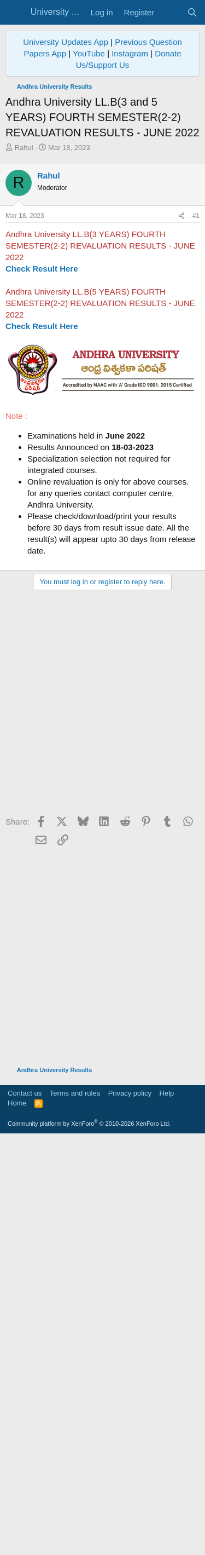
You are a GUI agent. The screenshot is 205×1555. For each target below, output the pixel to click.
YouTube (89, 53)
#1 (196, 421)
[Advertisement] (102, 261)
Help (167, 1509)
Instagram (130, 53)
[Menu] (15, 13)
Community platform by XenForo (89, 1539)
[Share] (181, 421)
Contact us (25, 1509)
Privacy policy (129, 1509)
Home (17, 1519)
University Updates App (65, 42)
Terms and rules (75, 1509)
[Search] (192, 12)
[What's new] (170, 12)
